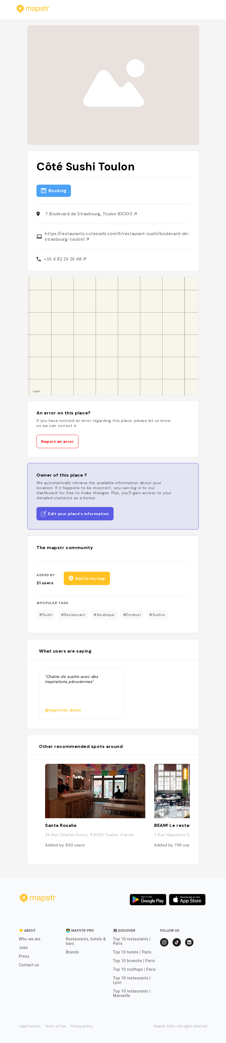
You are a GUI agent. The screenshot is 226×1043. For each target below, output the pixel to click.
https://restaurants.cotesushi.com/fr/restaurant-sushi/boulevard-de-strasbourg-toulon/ (117, 236)
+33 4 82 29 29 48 (65, 259)
